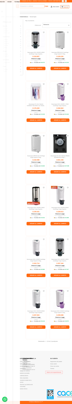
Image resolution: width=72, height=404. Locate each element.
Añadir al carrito (36, 68)
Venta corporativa (23, 378)
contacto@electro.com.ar (29, 369)
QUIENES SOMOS (15, 1)
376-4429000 (31, 364)
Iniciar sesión (53, 364)
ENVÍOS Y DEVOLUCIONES (40, 1)
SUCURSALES (6, 1)
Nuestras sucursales (24, 373)
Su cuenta (54, 358)
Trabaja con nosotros (24, 370)
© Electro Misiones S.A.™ (36, 401)
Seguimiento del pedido (56, 361)
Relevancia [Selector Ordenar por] (56, 25)
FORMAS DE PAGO (27, 1)
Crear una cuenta (54, 366)
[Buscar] (30, 6)
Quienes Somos (23, 388)
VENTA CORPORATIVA (54, 1)
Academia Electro (23, 375)
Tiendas (52, 368)
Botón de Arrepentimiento (54, 372)
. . (4, 399)
